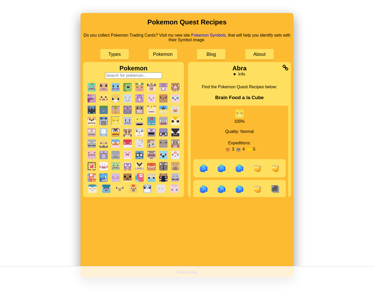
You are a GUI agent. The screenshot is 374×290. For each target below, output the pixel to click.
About (259, 54)
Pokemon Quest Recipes (187, 22)
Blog (211, 54)
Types (114, 54)
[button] (92, 87)
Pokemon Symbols (208, 35)
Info (241, 74)
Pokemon (163, 54)
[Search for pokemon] (133, 75)
